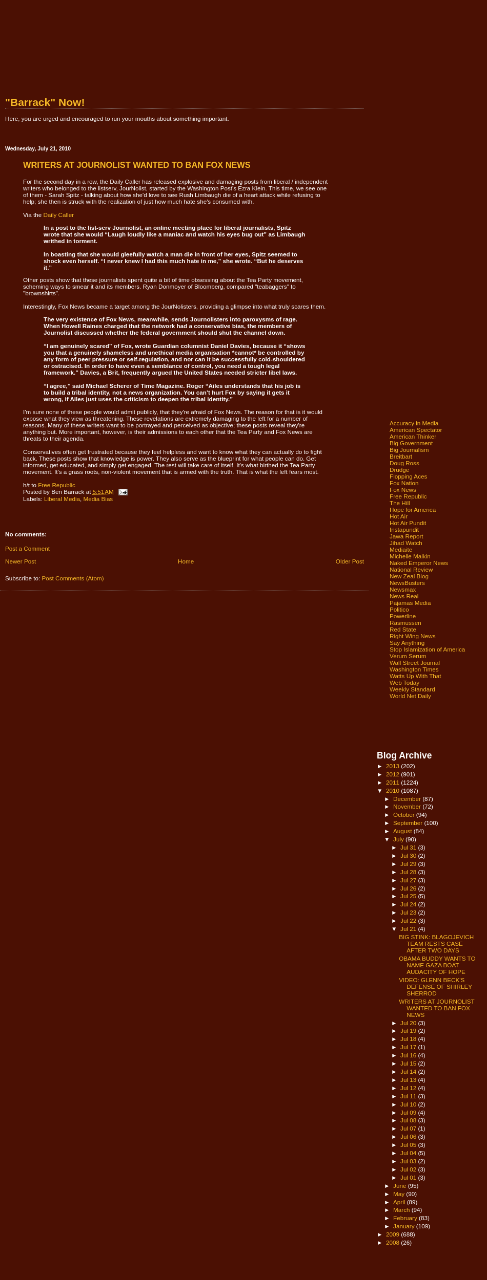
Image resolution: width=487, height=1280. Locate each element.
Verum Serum (408, 656)
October (404, 814)
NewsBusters (407, 582)
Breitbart (401, 456)
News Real (404, 596)
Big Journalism (409, 449)
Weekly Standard (412, 689)
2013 (393, 766)
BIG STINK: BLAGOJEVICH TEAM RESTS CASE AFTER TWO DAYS (436, 943)
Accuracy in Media (414, 423)
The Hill (400, 503)
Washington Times (414, 669)
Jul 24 (409, 904)
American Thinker (413, 436)
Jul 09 (409, 1112)
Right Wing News (413, 636)
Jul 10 (409, 1104)
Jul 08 (409, 1120)
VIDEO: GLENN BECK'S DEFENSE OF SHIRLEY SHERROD (435, 986)
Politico (399, 609)
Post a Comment (27, 548)
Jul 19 (409, 1030)
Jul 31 (409, 847)
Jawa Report (406, 536)
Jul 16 (409, 1055)
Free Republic (56, 485)
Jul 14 (409, 1071)
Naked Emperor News (419, 562)
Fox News (403, 489)
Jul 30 (409, 855)
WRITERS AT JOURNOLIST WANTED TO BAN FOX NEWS (436, 1008)
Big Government (411, 443)
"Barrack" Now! (45, 102)
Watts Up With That (415, 675)
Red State (403, 629)
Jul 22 (409, 920)
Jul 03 (409, 1161)
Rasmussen (405, 622)
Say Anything (407, 642)
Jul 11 (409, 1096)
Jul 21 (409, 928)
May (399, 1193)
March (402, 1209)
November (407, 806)
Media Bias (98, 498)
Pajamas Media (410, 602)
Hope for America (413, 509)
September (408, 822)
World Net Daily (410, 695)
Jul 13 (409, 1079)
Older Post (350, 561)
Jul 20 (409, 1022)
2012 (393, 774)
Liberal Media (62, 498)
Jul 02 (409, 1169)
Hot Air (399, 516)
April (400, 1202)
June (400, 1185)
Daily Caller (58, 214)
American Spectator (416, 429)
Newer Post (20, 561)
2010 (393, 790)
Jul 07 (409, 1128)
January (404, 1226)
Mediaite (401, 549)
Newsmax (403, 589)
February (406, 1217)
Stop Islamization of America (427, 649)
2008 (393, 1242)
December (407, 798)
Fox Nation (404, 483)
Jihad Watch (406, 542)
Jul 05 (409, 1144)
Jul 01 (409, 1177)
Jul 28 (409, 872)
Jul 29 (409, 863)
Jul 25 (409, 896)
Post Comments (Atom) (73, 578)
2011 (393, 782)
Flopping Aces (408, 476)
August (403, 831)
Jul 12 (409, 1087)
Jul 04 (409, 1152)
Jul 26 (409, 888)
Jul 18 (409, 1038)
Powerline (403, 616)
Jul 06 (409, 1136)
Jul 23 (409, 912)
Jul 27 (409, 880)
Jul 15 (409, 1063)
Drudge (399, 469)
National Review (411, 569)
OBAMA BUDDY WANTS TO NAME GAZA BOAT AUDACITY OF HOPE (437, 965)
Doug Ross (404, 463)
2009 (393, 1234)
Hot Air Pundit (408, 522)
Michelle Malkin (410, 556)
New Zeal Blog (409, 576)
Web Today (404, 682)
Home (186, 561)
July (399, 839)
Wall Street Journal (415, 662)
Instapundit (404, 529)
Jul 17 (409, 1047)
